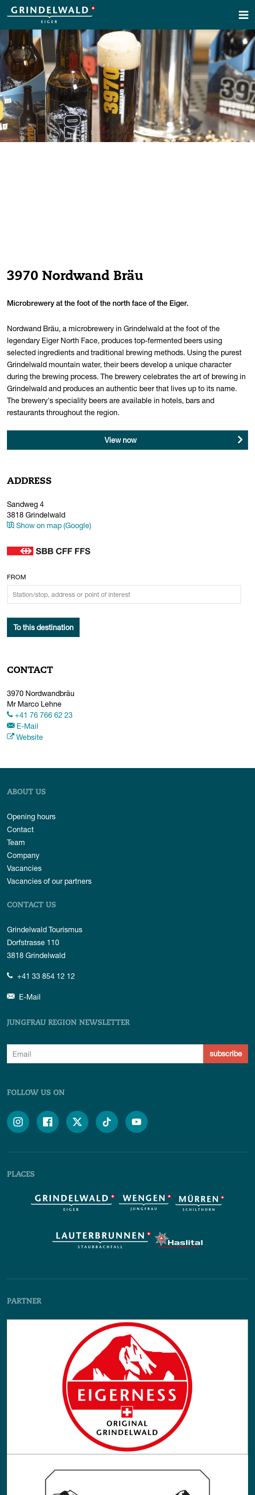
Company (23, 855)
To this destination (43, 627)
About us (26, 792)
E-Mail (22, 725)
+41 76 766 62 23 (40, 714)
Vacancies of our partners (49, 880)
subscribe (226, 1053)
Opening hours (31, 816)
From (16, 577)
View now (121, 439)
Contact (20, 829)
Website (25, 737)
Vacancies (24, 868)
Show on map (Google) (49, 525)
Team (16, 842)
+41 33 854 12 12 (41, 975)
